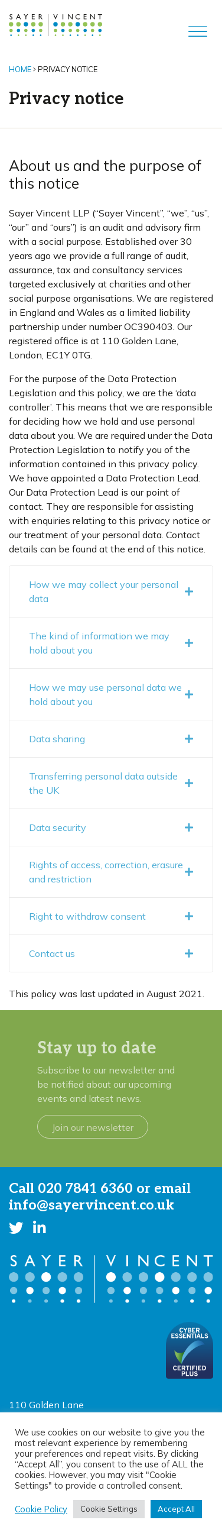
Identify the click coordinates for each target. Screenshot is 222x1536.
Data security (111, 827)
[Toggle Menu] (197, 31)
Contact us (111, 953)
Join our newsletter (92, 1127)
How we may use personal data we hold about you (111, 694)
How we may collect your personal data (111, 591)
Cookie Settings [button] (109, 1509)
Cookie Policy (41, 1509)
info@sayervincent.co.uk (91, 1205)
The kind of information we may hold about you (111, 643)
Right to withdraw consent (111, 916)
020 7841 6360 (85, 1189)
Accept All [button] (176, 1509)
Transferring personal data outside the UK (111, 783)
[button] (16, 1227)
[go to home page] (55, 24)
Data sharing (111, 739)
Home (20, 69)
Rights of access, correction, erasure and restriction (111, 872)
